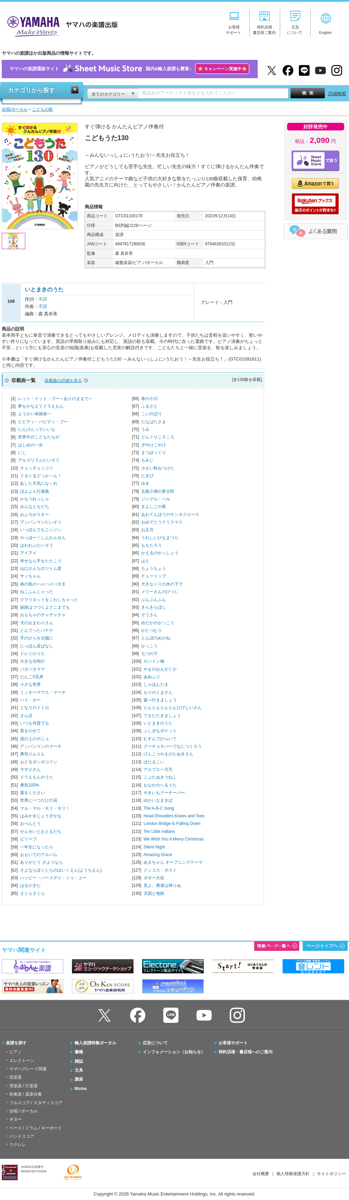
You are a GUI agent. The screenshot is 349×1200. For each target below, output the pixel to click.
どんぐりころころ (157, 437)
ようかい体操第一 (34, 413)
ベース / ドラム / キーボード (35, 1128)
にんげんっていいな (36, 429)
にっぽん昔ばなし (36, 646)
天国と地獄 (154, 893)
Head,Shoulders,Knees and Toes (174, 815)
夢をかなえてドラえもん (41, 406)
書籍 (79, 1051)
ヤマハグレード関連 (28, 1068)
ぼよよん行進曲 (34, 491)
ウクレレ (17, 1144)
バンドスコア (21, 1136)
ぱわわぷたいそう (36, 545)
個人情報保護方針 (293, 1173)
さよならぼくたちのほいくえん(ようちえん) (61, 870)
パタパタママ (32, 669)
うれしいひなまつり (159, 537)
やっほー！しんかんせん (43, 537)
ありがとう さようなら (41, 862)
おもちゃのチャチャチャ (43, 614)
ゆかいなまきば (158, 800)
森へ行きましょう (160, 700)
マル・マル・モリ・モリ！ (45, 808)
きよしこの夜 (153, 506)
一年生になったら (36, 847)
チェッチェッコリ (36, 468)
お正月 (147, 529)
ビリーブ (28, 839)
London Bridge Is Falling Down (172, 823)
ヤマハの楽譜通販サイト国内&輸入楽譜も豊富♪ (129, 69)
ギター (15, 1119)
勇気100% (29, 785)
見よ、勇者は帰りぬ (162, 885)
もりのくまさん (158, 692)
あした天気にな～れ (38, 483)
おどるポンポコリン (38, 762)
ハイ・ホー (30, 700)
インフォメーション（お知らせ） (174, 1051)
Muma (81, 1088)
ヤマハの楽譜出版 (60, 25)
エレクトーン (21, 1060)
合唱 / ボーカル (23, 1111)
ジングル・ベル (155, 499)
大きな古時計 (32, 661)
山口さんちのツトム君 (41, 568)
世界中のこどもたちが (38, 437)
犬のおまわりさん (36, 622)
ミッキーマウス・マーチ (43, 692)
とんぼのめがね (155, 638)
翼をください (32, 792)
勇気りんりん (32, 754)
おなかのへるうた (160, 785)
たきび (147, 475)
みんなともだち (34, 506)
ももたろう (151, 545)
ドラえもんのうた (36, 777)
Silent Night (154, 847)
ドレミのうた (32, 653)
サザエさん (30, 769)
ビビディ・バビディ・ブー (43, 421)
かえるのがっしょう (159, 553)
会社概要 (260, 1173)
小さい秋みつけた (157, 468)
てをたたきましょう (162, 715)
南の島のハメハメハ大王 (43, 584)
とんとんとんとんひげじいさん (173, 707)
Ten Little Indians (159, 831)
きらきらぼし (153, 607)
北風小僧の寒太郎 (157, 491)
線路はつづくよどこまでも (45, 607)
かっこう (149, 646)
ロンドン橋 (154, 661)
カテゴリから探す (31, 90)
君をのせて (30, 730)
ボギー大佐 (154, 877)
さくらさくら (32, 893)
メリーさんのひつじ (159, 591)
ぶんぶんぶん (153, 599)
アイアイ (28, 553)
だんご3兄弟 (31, 676)
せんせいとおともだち (41, 831)
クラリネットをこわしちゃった (49, 599)
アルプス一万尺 (158, 769)
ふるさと (149, 406)
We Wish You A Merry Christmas (174, 839)
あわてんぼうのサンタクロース (170, 514)
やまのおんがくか (160, 669)
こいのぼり (151, 413)
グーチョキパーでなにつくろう (173, 746)
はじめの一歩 (30, 445)
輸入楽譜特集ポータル (95, 1042)
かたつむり (151, 630)
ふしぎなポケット (160, 730)
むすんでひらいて (160, 738)
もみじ (147, 460)
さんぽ (26, 715)
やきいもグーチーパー (164, 792)
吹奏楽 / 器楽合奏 (25, 1094)
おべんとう (30, 823)
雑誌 (79, 1061)
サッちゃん (30, 576)
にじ (22, 452)
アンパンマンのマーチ (41, 746)
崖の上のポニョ (34, 738)
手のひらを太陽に (36, 638)
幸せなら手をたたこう (41, 560)
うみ (145, 429)
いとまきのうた (158, 723)
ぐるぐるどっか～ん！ (41, 475)
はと (145, 560)
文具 (79, 1070)
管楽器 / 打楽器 (23, 1085)
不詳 (42, 299)
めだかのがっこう (157, 622)
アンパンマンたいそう (41, 522)
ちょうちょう (153, 568)
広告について (155, 1042)
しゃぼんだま (156, 684)
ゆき (145, 483)
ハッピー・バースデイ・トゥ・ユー (53, 877)
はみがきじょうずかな (41, 815)
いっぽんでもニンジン (41, 529)
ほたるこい (154, 762)
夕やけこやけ (153, 445)
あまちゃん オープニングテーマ (173, 862)
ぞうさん (149, 614)
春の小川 (149, 398)
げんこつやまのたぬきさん (168, 754)
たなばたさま (153, 421)
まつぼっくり (153, 452)
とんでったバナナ (36, 630)
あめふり (152, 676)
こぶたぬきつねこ (160, 777)
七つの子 (149, 653)
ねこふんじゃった (36, 591)
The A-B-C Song (159, 808)
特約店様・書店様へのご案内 (246, 1051)
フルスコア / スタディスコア (36, 1102)
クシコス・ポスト (160, 870)
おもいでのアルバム (38, 854)
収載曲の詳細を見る (63, 380)
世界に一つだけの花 (38, 800)
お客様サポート (233, 1042)
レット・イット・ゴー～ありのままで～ (55, 398)
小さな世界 (30, 684)
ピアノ (15, 1051)
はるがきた (30, 885)
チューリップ (153, 576)
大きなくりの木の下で (162, 584)
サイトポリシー (331, 1173)
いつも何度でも (34, 723)
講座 (79, 1079)
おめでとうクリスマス (162, 522)
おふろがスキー (34, 514)
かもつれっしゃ (34, 499)
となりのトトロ (34, 707)
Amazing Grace (157, 854)
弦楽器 (15, 1077)
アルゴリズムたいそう (38, 460)
